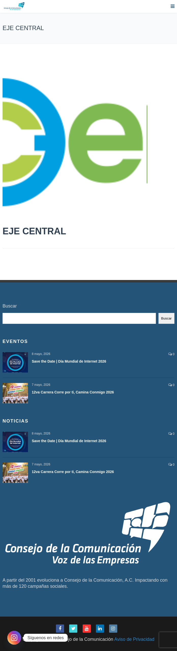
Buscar (10, 306)
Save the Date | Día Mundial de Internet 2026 (69, 361)
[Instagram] (14, 638)
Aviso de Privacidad (134, 639)
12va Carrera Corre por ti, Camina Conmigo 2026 (73, 392)
